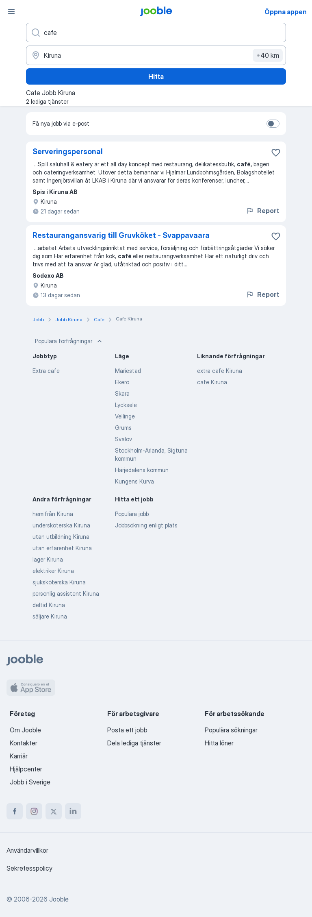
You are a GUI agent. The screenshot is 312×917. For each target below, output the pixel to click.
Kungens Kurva (134, 481)
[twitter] (54, 811)
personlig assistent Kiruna (65, 593)
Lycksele (126, 404)
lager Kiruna (47, 559)
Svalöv (123, 439)
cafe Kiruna (212, 382)
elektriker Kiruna (53, 570)
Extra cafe (46, 370)
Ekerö (122, 382)
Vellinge (125, 416)
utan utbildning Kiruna (60, 536)
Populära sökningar (231, 730)
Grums (123, 427)
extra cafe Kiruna (219, 370)
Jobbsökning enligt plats (146, 525)
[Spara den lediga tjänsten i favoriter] (275, 152)
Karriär (19, 756)
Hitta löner (219, 743)
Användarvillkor (27, 850)
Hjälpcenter (26, 769)
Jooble (59, 899)
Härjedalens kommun (142, 469)
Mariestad (128, 370)
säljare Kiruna (49, 616)
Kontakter (23, 743)
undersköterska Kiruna (61, 525)
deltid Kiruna (48, 604)
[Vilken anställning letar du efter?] (156, 32)
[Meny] (11, 11)
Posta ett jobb (127, 730)
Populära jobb (132, 513)
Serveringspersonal (67, 151)
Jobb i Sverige (30, 782)
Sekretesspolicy (29, 868)
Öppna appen (285, 12)
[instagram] (34, 811)
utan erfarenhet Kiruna (62, 548)
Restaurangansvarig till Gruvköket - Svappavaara (121, 235)
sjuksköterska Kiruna (59, 582)
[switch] (273, 124)
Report (262, 211)
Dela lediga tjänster (134, 743)
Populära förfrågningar (69, 341)
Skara (122, 393)
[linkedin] (73, 811)
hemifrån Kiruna (52, 513)
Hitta (156, 76)
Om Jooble (25, 730)
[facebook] (14, 811)
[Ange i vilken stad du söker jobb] (156, 55)
